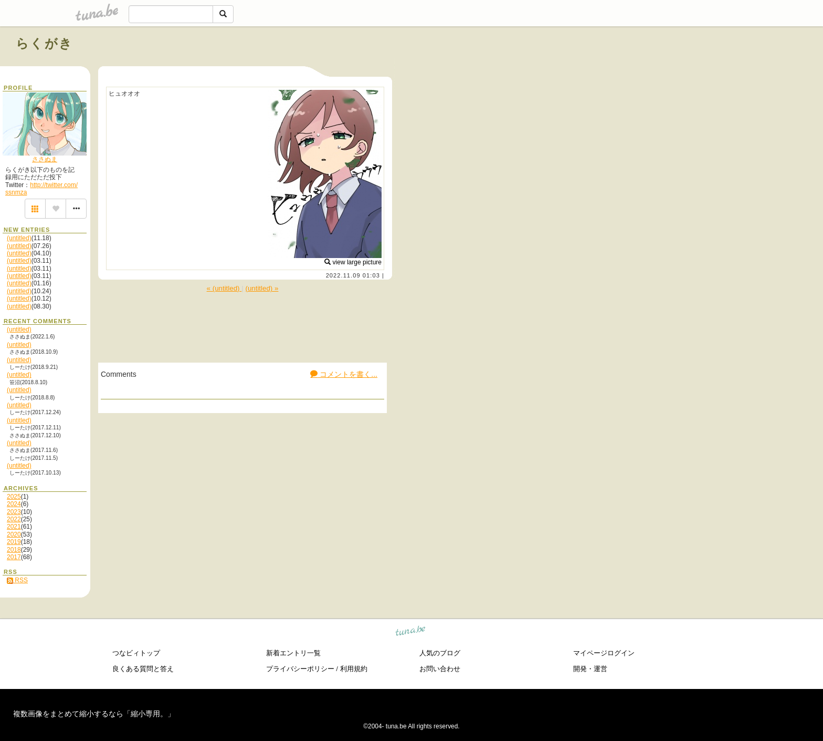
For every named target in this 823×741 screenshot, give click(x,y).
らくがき (44, 43)
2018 (14, 549)
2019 (14, 542)
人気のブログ (439, 653)
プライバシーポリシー (300, 669)
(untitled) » (261, 288)
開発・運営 (590, 669)
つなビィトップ (136, 653)
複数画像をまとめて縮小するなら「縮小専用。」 (94, 713)
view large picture (353, 262)
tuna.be (411, 632)
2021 (14, 526)
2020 (14, 534)
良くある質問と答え (143, 669)
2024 (14, 504)
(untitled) (19, 238)
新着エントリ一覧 (293, 653)
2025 (14, 496)
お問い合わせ (439, 669)
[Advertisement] (687, 67)
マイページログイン (604, 653)
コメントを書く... (343, 374)
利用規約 (353, 669)
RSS (17, 580)
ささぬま (44, 159)
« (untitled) (224, 288)
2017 (14, 557)
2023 (14, 512)
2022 (14, 519)
